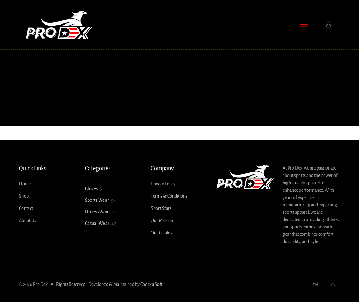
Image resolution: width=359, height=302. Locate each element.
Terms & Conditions (169, 196)
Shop (24, 196)
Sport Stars (161, 208)
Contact (26, 208)
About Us (27, 220)
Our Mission (162, 220)
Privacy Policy (163, 183)
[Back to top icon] (332, 285)
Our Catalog (162, 233)
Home (25, 183)
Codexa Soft (151, 284)
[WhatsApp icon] (315, 284)
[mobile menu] (304, 24)
